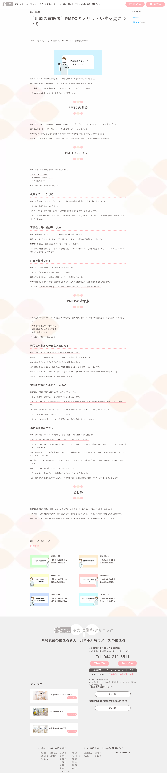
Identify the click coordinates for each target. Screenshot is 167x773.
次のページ (45, 541)
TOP (38, 748)
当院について (25, 4)
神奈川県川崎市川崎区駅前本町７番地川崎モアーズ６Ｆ (110, 651)
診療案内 (48, 4)
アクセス (105, 748)
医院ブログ (119, 748)
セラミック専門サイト (122, 753)
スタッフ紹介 (37, 4)
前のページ (34, 541)
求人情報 (111, 748)
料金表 (71, 4)
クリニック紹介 (60, 4)
